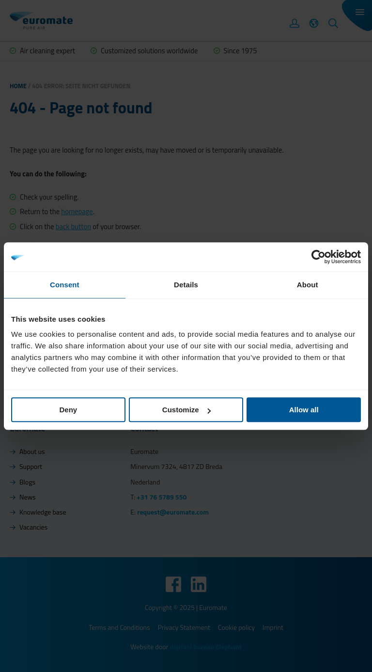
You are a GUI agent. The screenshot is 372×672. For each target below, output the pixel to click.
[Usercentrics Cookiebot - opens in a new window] (318, 257)
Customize (186, 410)
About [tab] (307, 285)
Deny (68, 410)
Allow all (304, 410)
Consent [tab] (64, 285)
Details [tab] (186, 285)
